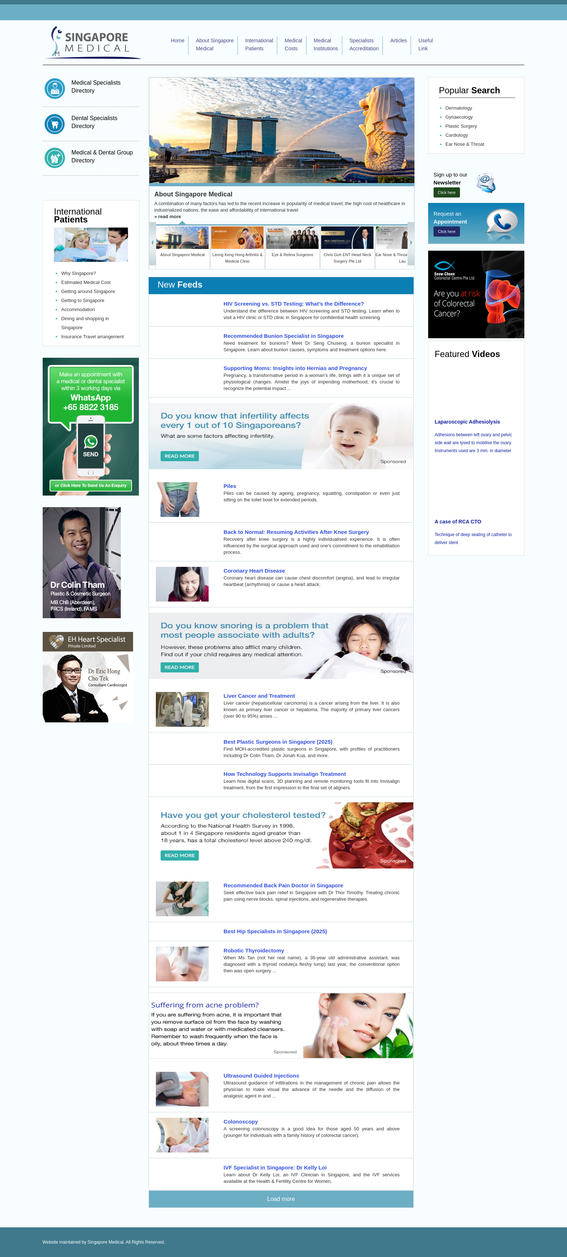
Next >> (411, 243)
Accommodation (78, 309)
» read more (167, 216)
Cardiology (457, 135)
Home (177, 40)
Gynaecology (459, 117)
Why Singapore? (78, 273)
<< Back (153, 243)
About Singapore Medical (193, 194)
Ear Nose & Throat (465, 144)
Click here (447, 192)
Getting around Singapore (88, 291)
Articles (398, 40)
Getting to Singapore (82, 300)
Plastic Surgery (461, 126)
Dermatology (459, 108)
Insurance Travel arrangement (92, 336)
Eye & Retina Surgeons (292, 254)
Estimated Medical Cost (86, 282)
